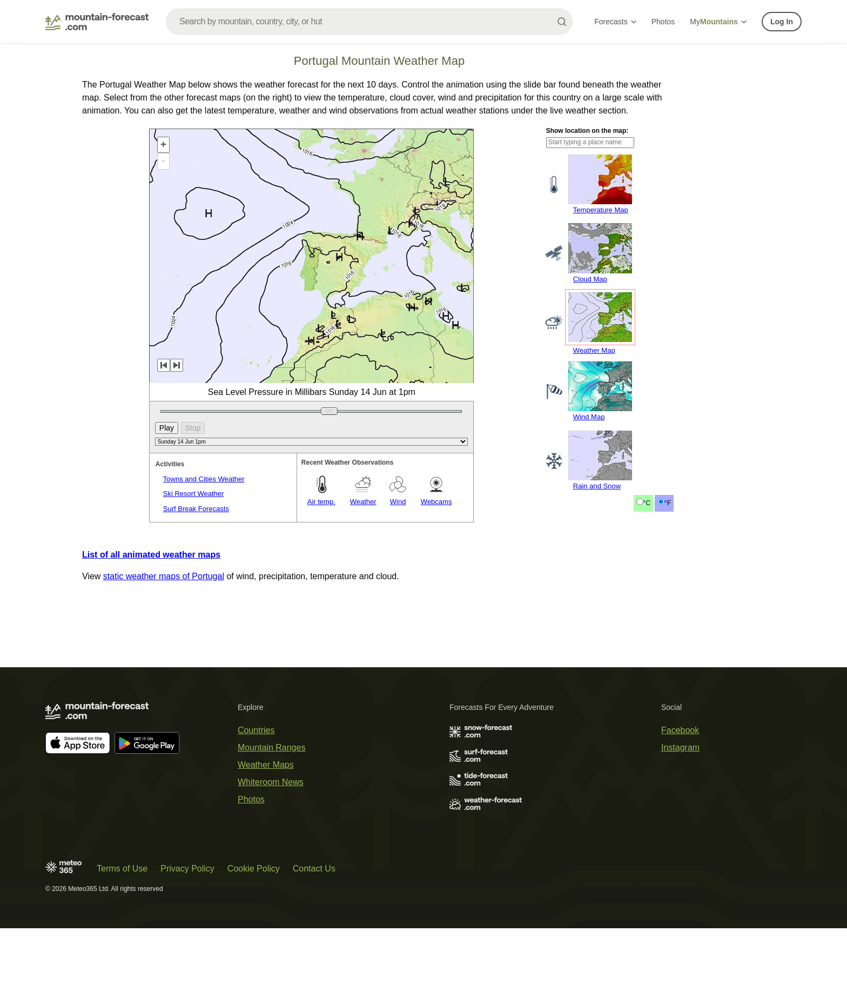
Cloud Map (590, 279)
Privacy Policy (187, 868)
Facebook (680, 730)
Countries (256, 730)
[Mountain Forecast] (97, 21)
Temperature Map (600, 210)
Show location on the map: (587, 131)
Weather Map (594, 350)
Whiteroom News (271, 782)
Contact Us (314, 868)
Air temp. (321, 502)
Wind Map (589, 417)
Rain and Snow (597, 486)
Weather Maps (266, 764)
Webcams (436, 502)
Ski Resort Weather (193, 494)
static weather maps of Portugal (163, 576)
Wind (398, 502)
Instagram (680, 747)
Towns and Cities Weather (204, 479)
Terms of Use (122, 868)
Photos (663, 21)
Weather (363, 502)
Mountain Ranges (271, 747)
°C (646, 503)
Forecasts (615, 21)
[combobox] (369, 22)
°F (667, 503)
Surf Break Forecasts (196, 509)
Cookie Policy (253, 868)
